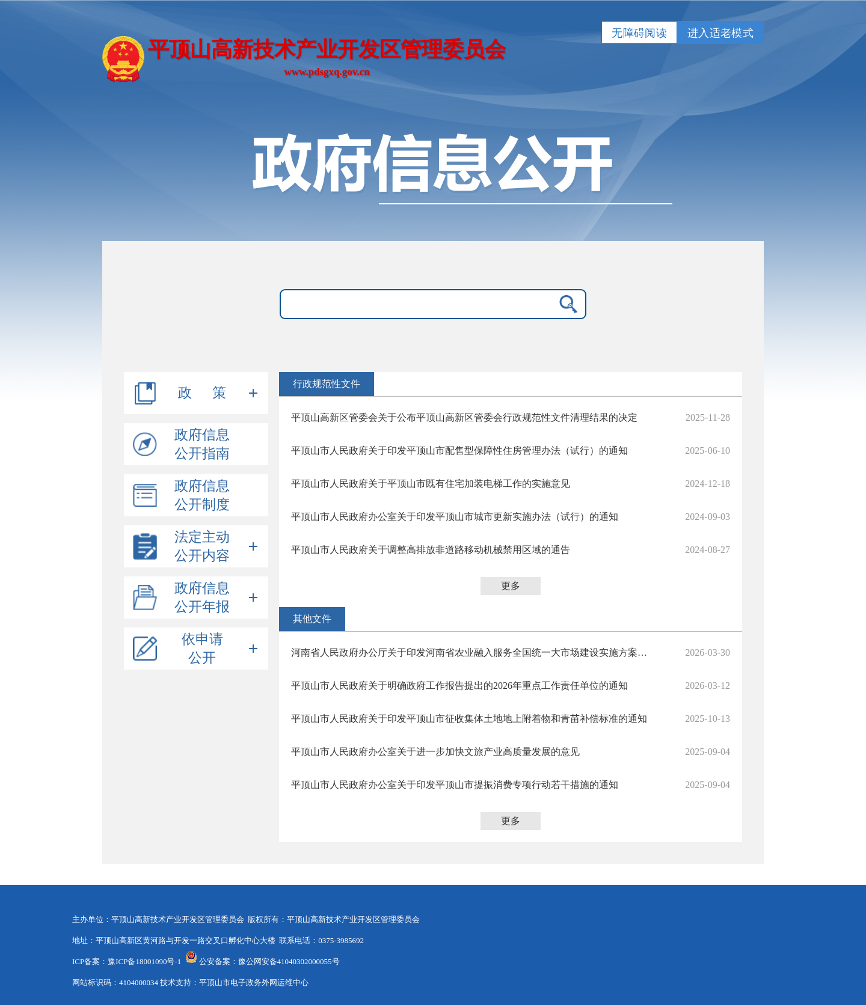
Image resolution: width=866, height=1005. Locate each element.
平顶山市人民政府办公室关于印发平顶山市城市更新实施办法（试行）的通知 (454, 517)
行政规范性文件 (326, 384)
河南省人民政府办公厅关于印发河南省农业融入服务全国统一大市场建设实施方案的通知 (471, 652)
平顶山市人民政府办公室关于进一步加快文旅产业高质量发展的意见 (435, 752)
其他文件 (312, 619)
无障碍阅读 (639, 33)
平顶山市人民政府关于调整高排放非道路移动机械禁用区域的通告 (430, 550)
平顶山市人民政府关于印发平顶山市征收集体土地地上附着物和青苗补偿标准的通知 (469, 718)
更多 (510, 586)
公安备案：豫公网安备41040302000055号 (269, 961)
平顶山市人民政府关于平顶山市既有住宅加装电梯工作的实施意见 (430, 483)
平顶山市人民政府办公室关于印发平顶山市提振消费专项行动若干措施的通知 (454, 785)
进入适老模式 (720, 33)
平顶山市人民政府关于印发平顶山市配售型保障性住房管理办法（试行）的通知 (459, 450)
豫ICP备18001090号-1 (144, 961)
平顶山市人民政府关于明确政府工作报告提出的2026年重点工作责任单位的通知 (459, 685)
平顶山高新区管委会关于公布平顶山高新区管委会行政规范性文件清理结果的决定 (464, 417)
